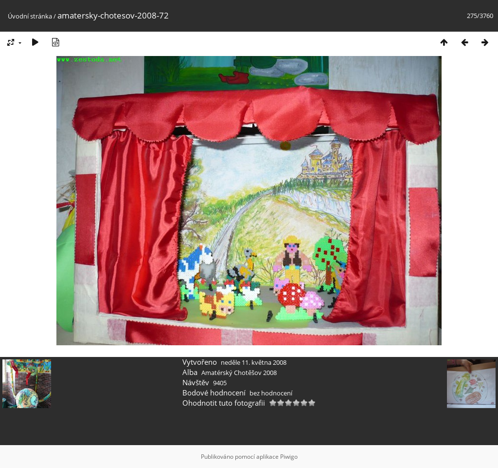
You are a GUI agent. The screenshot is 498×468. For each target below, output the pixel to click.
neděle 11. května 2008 (253, 362)
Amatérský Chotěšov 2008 (239, 372)
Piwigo (289, 456)
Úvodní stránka (30, 16)
